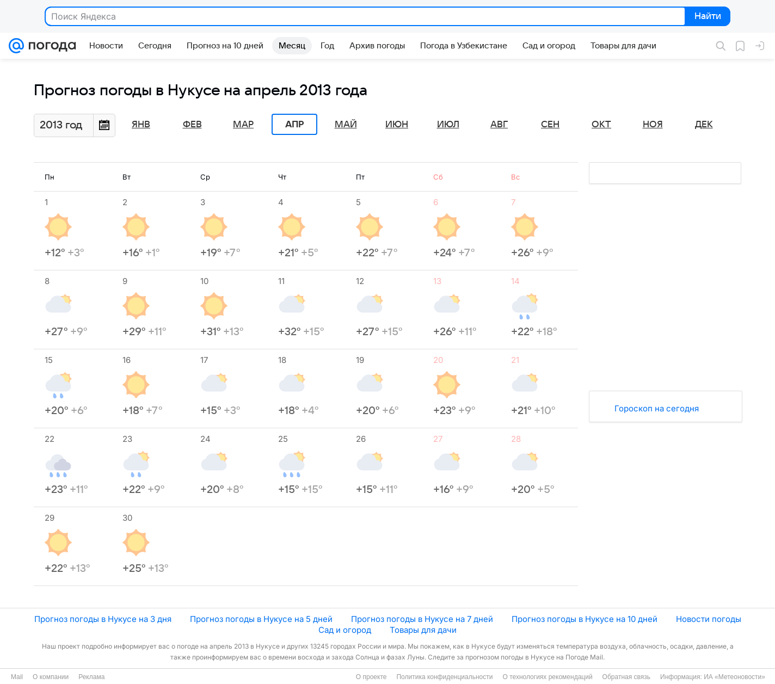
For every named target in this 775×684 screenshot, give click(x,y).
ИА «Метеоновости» (734, 677)
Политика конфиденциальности (444, 677)
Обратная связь (626, 677)
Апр (294, 125)
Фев (192, 125)
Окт (601, 125)
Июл (448, 125)
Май (346, 125)
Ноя (653, 125)
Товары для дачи (423, 630)
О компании (51, 677)
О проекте (371, 677)
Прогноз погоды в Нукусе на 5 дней (261, 619)
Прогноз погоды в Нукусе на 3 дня (102, 619)
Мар (243, 125)
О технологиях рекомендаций (547, 677)
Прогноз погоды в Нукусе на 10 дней (584, 619)
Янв (141, 125)
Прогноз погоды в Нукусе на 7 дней (422, 619)
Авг (499, 125)
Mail (17, 677)
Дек (704, 125)
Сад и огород (344, 630)
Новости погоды (708, 619)
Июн (396, 125)
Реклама (91, 677)
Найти (706, 17)
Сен (550, 125)
